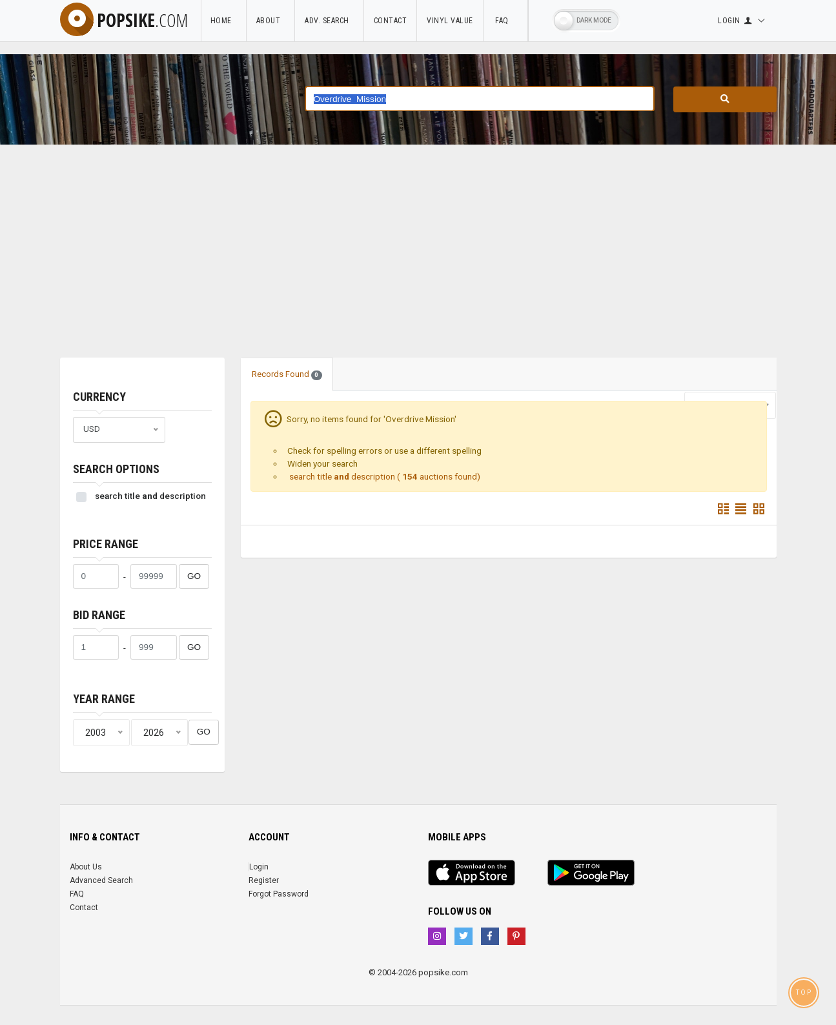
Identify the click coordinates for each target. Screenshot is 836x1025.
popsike (124, 20)
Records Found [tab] (287, 374)
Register (264, 880)
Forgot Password (279, 893)
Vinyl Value (450, 20)
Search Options (116, 469)
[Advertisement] (418, 260)
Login (259, 866)
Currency (99, 396)
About (270, 20)
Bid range (99, 615)
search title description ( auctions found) (383, 476)
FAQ (505, 20)
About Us (86, 866)
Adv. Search (329, 20)
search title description (150, 496)
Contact (390, 20)
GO (194, 576)
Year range (104, 698)
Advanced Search (101, 880)
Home (223, 20)
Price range (105, 544)
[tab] (344, 368)
